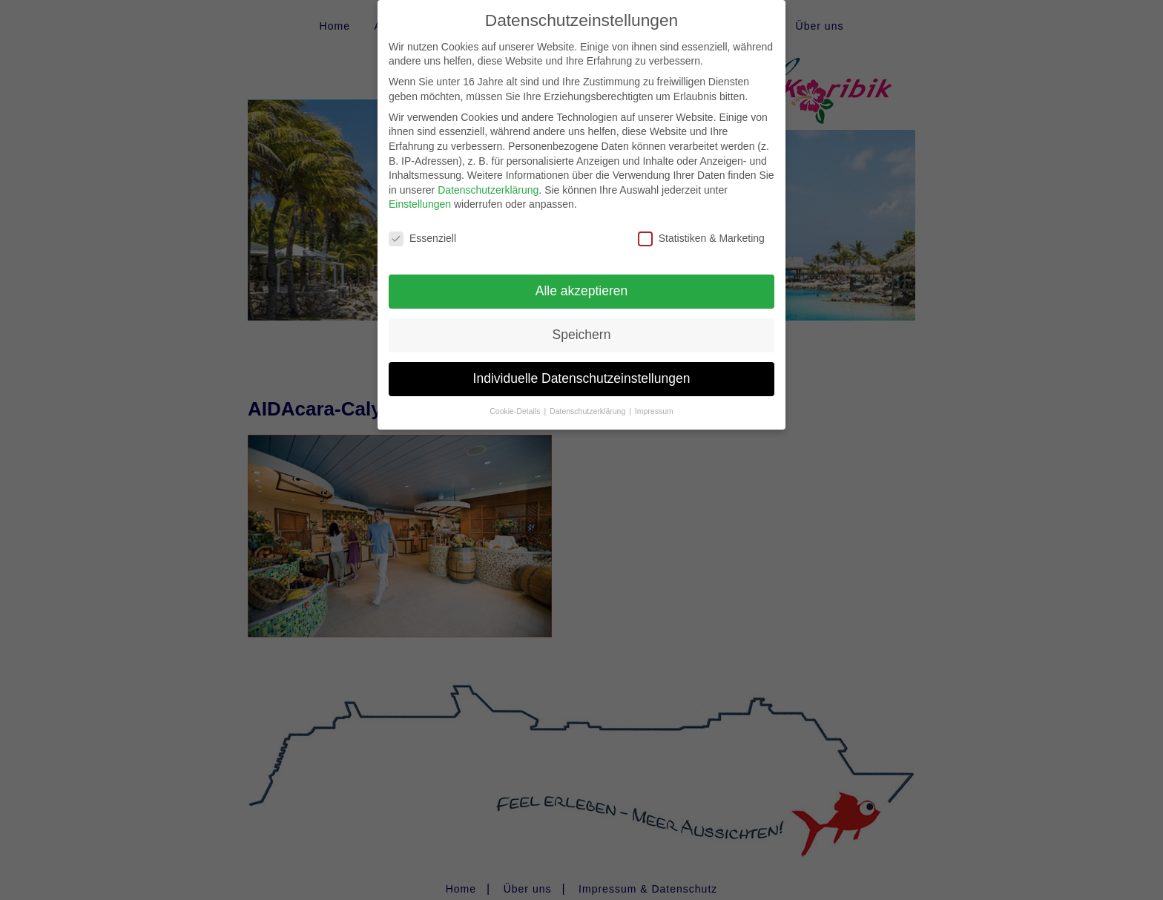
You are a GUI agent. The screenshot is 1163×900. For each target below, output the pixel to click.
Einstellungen (420, 202)
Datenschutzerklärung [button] (588, 408)
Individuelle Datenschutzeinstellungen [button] (582, 376)
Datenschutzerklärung (488, 188)
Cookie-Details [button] (516, 408)
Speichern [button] (582, 332)
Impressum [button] (654, 408)
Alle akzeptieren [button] (582, 288)
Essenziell (422, 236)
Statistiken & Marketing (701, 236)
